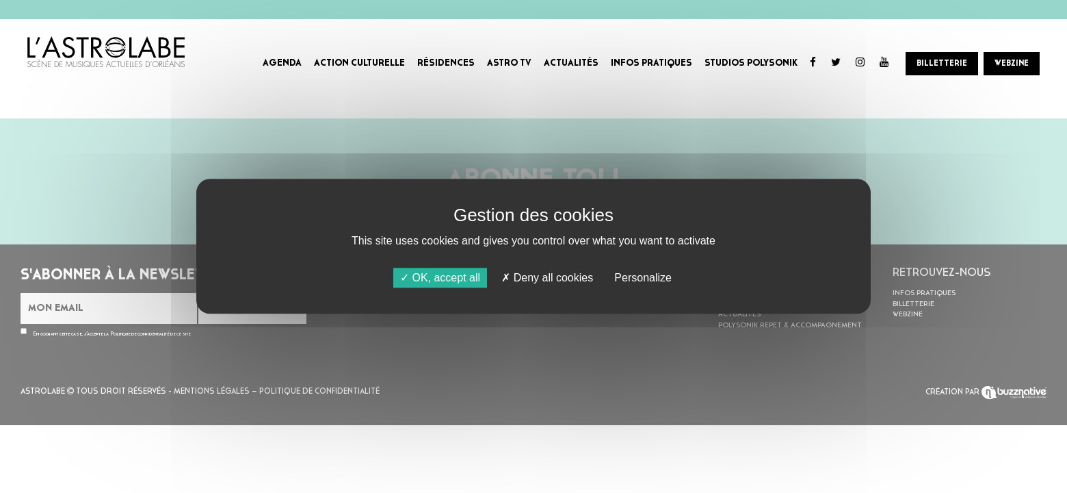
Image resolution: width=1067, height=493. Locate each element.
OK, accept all (440, 277)
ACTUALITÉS (571, 63)
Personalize (643, 277)
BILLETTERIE (942, 64)
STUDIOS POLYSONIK (751, 63)
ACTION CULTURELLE (359, 63)
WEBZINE (1011, 64)
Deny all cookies (547, 277)
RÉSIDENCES (446, 63)
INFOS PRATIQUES (651, 63)
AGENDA (282, 63)
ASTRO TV (509, 63)
